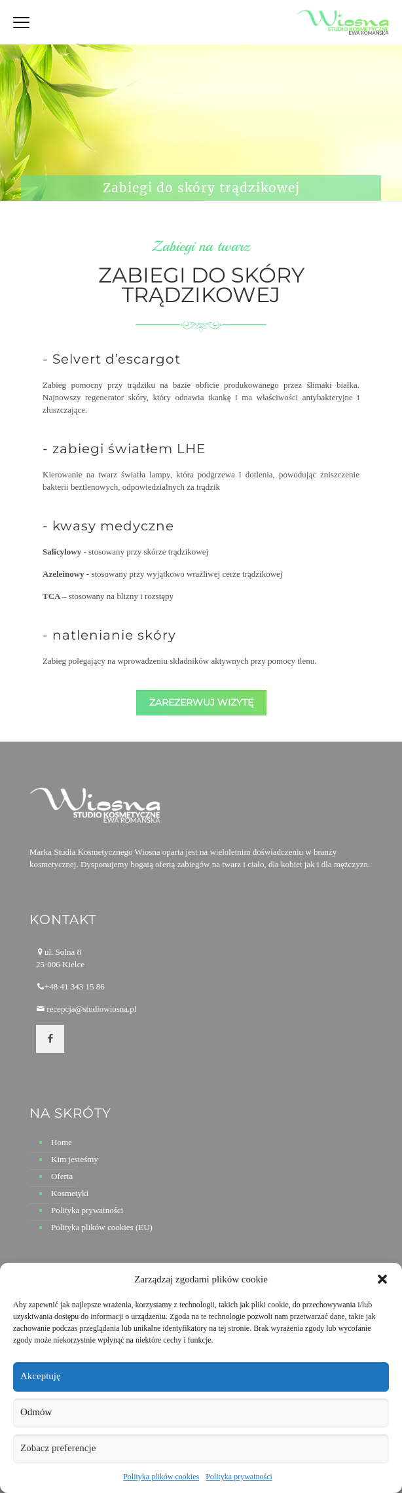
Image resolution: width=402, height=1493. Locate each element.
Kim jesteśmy (74, 1159)
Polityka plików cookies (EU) (102, 1227)
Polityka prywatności (239, 1476)
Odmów (36, 1412)
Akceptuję (40, 1376)
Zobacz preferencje (58, 1448)
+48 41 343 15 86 (75, 986)
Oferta (62, 1176)
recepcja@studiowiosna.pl (91, 1009)
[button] (382, 1279)
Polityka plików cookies (161, 1476)
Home (61, 1142)
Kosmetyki (69, 1193)
